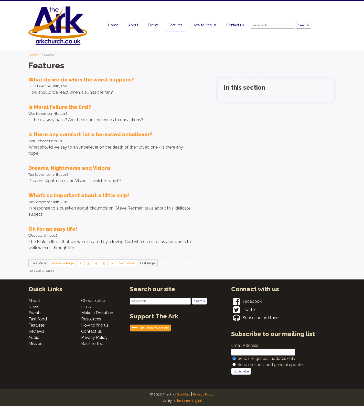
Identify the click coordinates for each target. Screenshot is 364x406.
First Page (38, 263)
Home (113, 25)
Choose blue (93, 300)
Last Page (147, 263)
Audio (33, 337)
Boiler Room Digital (187, 401)
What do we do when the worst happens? (81, 80)
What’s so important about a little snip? (79, 195)
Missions (36, 343)
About (133, 25)
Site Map (183, 394)
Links (86, 306)
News (33, 306)
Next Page (126, 263)
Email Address (244, 345)
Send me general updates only (266, 358)
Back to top (92, 343)
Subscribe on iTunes (256, 317)
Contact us (235, 25)
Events (153, 25)
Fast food (37, 319)
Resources (91, 319)
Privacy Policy (94, 337)
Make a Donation (97, 312)
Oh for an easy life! (52, 229)
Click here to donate (150, 328)
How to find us (204, 25)
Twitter (243, 309)
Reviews (36, 331)
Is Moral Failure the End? (59, 107)
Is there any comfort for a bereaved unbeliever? (90, 134)
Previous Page (63, 263)
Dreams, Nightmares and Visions (69, 168)
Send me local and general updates (271, 364)
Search (303, 25)
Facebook (246, 301)
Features (175, 25)
